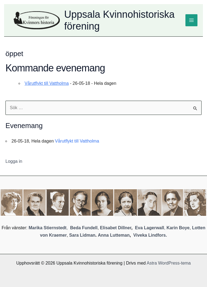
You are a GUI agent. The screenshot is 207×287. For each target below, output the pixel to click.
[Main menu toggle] (191, 20)
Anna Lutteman (113, 235)
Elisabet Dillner (115, 227)
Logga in (13, 161)
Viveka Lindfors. (150, 235)
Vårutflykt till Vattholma (47, 83)
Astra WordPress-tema (169, 263)
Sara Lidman (82, 235)
